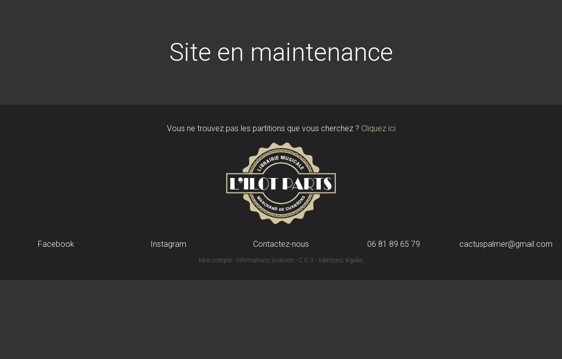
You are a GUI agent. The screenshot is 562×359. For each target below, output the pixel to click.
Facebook (56, 244)
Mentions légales (341, 260)
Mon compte (215, 260)
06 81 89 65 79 (393, 244)
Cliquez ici (378, 128)
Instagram (168, 244)
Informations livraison (265, 260)
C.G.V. (306, 260)
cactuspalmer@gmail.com (506, 244)
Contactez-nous (281, 244)
